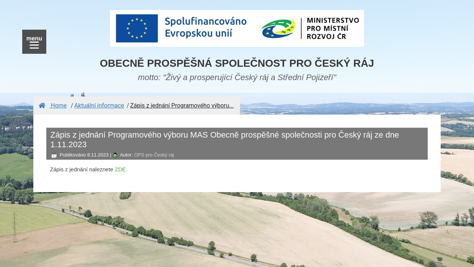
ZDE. (121, 169)
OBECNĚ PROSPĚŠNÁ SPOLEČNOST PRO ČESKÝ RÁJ (237, 63)
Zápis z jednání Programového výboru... (182, 105)
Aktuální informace (99, 105)
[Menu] (34, 42)
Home (53, 105)
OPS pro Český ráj (154, 155)
